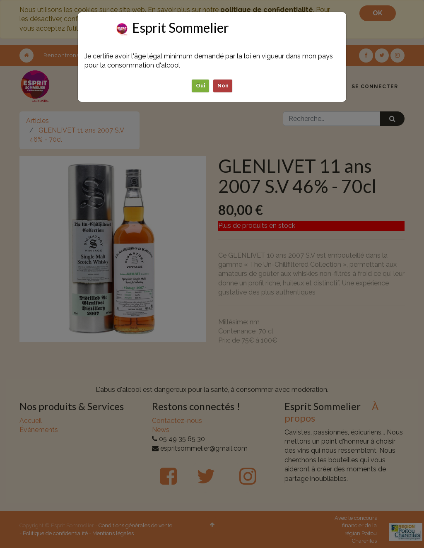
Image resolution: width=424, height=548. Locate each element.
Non (223, 85)
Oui (200, 85)
